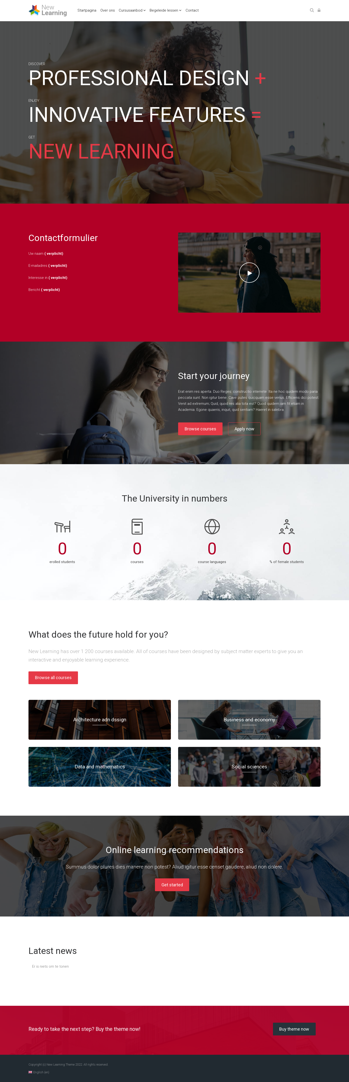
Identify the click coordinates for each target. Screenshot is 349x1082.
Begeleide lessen (164, 10)
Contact (192, 10)
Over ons (107, 10)
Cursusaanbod (130, 10)
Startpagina (86, 10)
